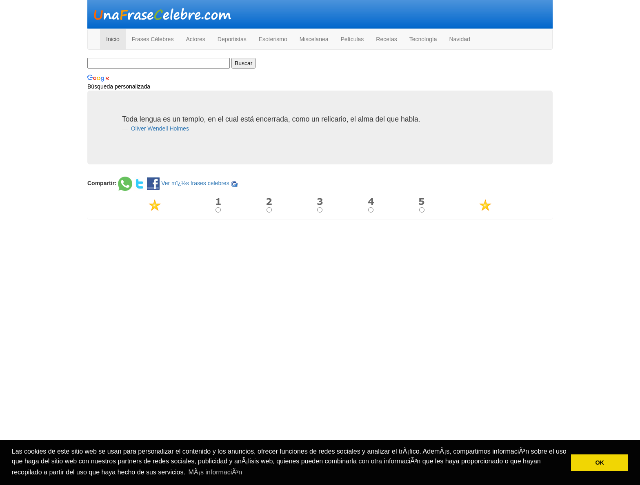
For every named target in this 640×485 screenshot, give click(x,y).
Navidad (459, 39)
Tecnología (423, 39)
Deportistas (232, 39)
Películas (352, 39)
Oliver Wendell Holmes (159, 128)
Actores (195, 39)
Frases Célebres (153, 39)
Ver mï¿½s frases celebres (195, 183)
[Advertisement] (320, 284)
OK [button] (599, 462)
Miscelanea (314, 39)
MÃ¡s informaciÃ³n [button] (215, 472)
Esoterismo (273, 39)
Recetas (386, 39)
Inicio (113, 39)
